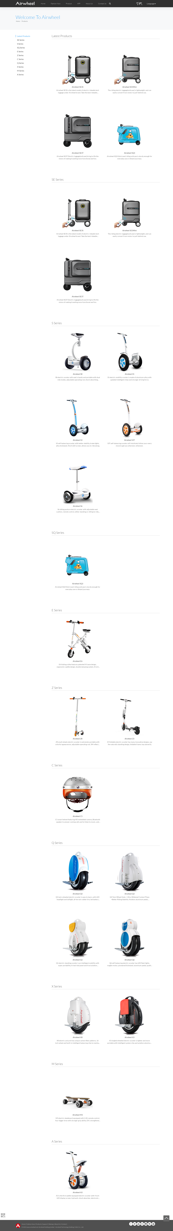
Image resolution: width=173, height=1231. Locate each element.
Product (69, 4)
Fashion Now (30, 1224)
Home (43, 4)
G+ (142, 1224)
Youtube (138, 1224)
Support (45, 1224)
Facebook (131, 1224)
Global (153, 1224)
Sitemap (51, 1224)
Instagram (146, 1224)
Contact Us (102, 4)
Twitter (134, 1224)
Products (38, 1224)
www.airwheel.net (32, 1227)
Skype (149, 1224)
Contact (63, 1224)
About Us (57, 1224)
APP (78, 4)
